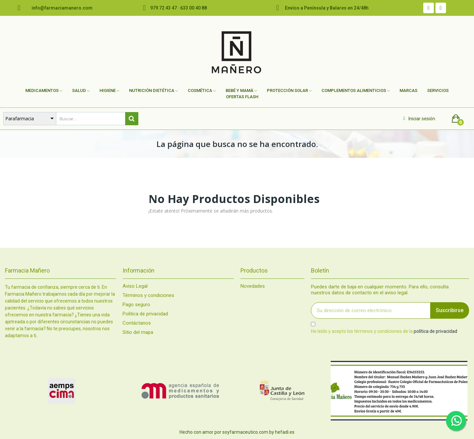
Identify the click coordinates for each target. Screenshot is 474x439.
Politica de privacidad (145, 313)
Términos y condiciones (148, 295)
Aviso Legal (135, 286)
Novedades (252, 286)
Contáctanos (137, 323)
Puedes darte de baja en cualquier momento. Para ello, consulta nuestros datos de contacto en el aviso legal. (380, 290)
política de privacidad (435, 331)
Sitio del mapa (138, 332)
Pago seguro (136, 304)
